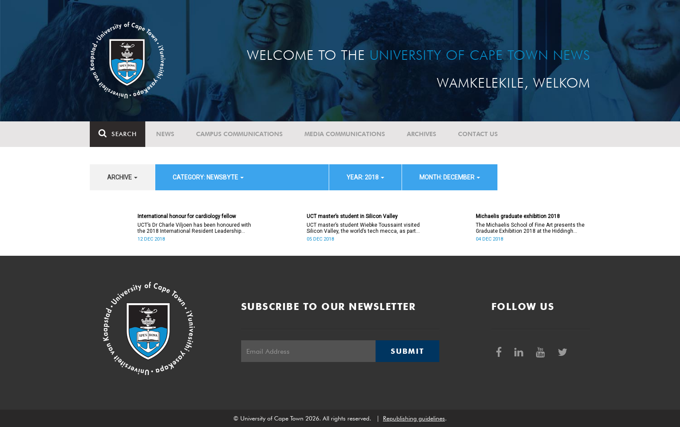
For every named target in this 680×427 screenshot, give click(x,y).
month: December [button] (449, 177)
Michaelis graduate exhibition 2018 (518, 216)
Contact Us (478, 133)
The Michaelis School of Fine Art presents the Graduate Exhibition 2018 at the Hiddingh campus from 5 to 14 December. (530, 228)
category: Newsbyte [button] (208, 177)
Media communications (344, 133)
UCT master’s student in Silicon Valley (352, 216)
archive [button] (122, 177)
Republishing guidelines (414, 418)
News (165, 133)
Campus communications (239, 133)
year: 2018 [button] (365, 177)
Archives (421, 133)
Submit (407, 351)
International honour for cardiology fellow (186, 216)
